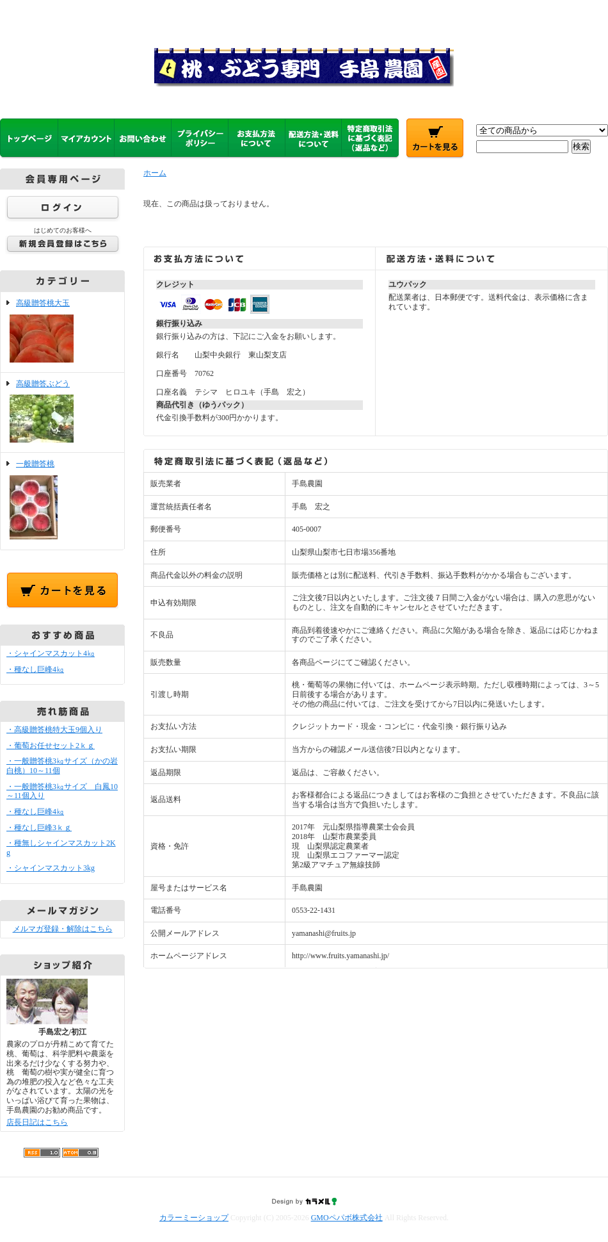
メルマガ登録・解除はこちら (63, 928)
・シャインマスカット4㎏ (50, 653)
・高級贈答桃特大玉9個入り (54, 729)
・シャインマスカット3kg (50, 867)
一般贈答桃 (62, 501)
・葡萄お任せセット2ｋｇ (50, 745)
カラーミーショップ (193, 1217)
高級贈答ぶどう (62, 412)
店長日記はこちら (37, 1122)
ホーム (154, 172)
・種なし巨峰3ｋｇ (39, 827)
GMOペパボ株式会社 (347, 1217)
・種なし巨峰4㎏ (35, 669)
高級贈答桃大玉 (62, 332)
